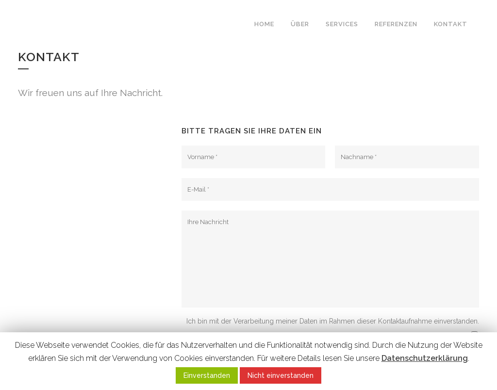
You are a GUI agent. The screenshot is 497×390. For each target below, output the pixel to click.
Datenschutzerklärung (424, 358)
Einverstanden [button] (206, 375)
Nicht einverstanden (281, 375)
